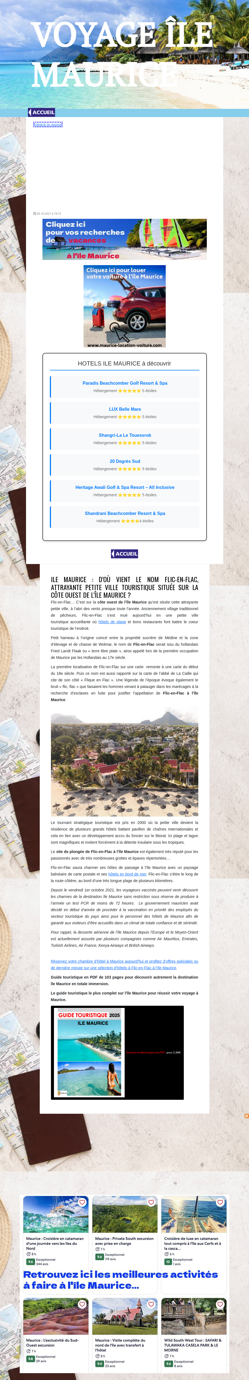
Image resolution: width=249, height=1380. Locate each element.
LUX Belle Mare (125, 413)
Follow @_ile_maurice (48, 124)
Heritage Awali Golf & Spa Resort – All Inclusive (125, 491)
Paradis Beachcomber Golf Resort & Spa (125, 387)
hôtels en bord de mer (127, 874)
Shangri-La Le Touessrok (125, 439)
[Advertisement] (124, 167)
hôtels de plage (112, 622)
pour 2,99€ (117, 1052)
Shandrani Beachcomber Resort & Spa (125, 517)
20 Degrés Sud (125, 465)
